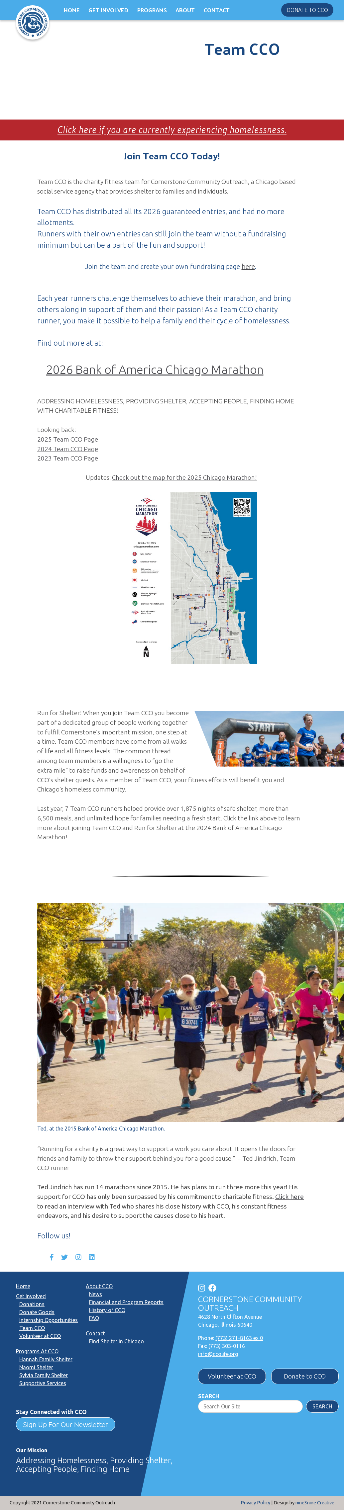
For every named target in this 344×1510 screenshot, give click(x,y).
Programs (152, 10)
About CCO (99, 1286)
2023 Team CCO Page (67, 458)
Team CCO (32, 1328)
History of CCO (107, 1310)
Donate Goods (37, 1312)
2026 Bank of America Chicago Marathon (155, 369)
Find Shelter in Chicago (116, 1341)
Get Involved (108, 10)
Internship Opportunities (48, 1320)
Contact (217, 10)
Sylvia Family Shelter (43, 1375)
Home (72, 10)
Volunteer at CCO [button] (232, 1376)
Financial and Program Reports (126, 1302)
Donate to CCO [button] (307, 10)
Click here (289, 1196)
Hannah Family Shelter (45, 1359)
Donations (32, 1304)
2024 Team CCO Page (67, 449)
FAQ (94, 1318)
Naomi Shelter (36, 1367)
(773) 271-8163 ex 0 (239, 1338)
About (185, 10)
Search (208, 1396)
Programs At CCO (37, 1351)
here (248, 266)
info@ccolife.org (218, 1354)
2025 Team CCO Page (67, 439)
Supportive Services (42, 1383)
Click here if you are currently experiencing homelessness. (172, 130)
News (95, 1294)
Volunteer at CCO (40, 1336)
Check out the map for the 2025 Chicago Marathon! (184, 477)
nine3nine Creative (314, 1502)
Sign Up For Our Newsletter (65, 1424)
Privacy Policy (255, 1502)
